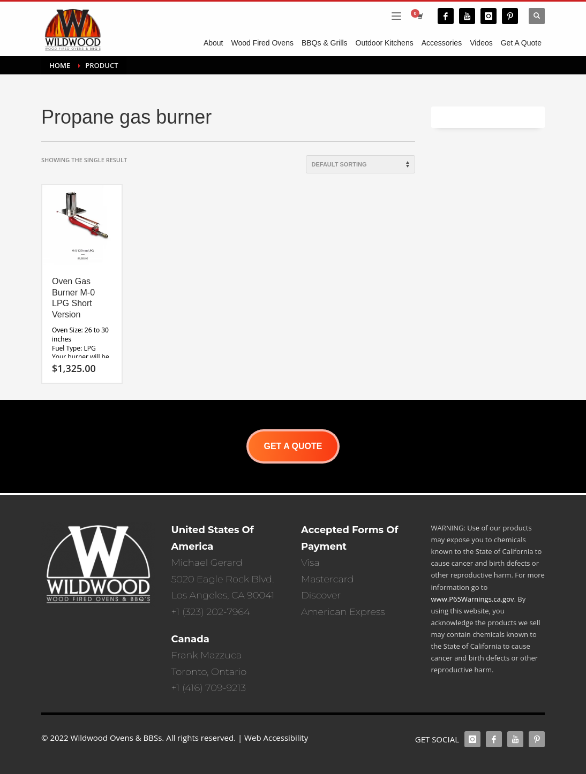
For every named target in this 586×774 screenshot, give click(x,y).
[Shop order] (360, 164)
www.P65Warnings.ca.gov (472, 599)
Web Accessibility (276, 737)
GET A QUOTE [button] (293, 446)
